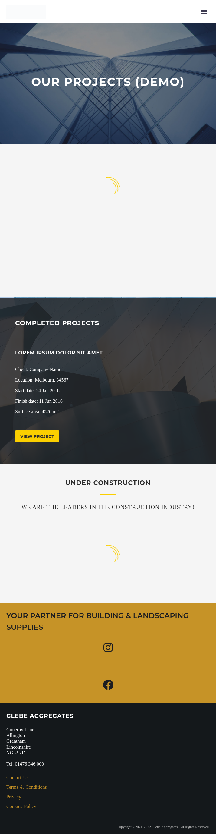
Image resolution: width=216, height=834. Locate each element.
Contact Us (17, 777)
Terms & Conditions (26, 787)
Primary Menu (204, 12)
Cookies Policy (21, 806)
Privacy (13, 796)
